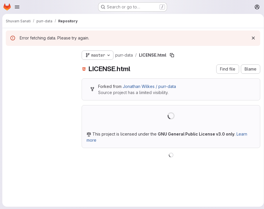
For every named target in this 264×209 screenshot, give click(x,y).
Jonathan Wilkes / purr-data (149, 86)
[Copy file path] (172, 55)
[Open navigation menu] (17, 7)
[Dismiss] (251, 38)
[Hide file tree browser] (10, 54)
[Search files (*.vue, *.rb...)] (39, 65)
